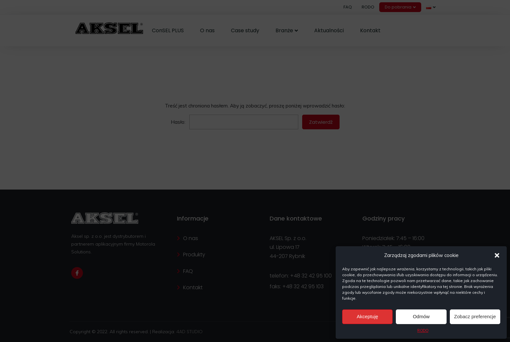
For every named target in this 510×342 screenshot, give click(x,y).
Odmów (421, 316)
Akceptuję (367, 316)
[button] (497, 255)
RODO (422, 330)
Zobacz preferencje (475, 316)
